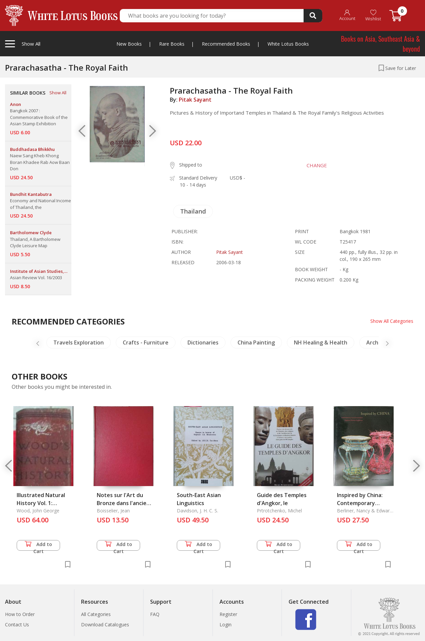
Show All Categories (391, 321)
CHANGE (317, 165)
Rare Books (171, 44)
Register (228, 614)
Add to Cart (38, 546)
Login (226, 624)
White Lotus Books (288, 44)
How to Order (20, 614)
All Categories (96, 614)
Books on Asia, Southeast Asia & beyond (380, 44)
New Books (129, 44)
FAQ (154, 614)
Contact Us (17, 624)
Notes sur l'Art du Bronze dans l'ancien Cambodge (123, 503)
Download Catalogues (105, 624)
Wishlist (373, 15)
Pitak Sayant (195, 99)
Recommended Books (226, 44)
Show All (57, 93)
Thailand (193, 211)
